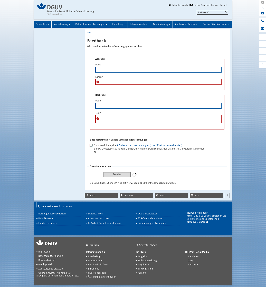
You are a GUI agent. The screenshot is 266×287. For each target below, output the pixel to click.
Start (89, 33)
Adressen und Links (98, 218)
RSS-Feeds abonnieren (150, 218)
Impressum (44, 252)
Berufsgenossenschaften (52, 214)
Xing (190, 260)
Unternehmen (95, 260)
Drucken (94, 245)
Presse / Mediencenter (215, 24)
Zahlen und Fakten (185, 24)
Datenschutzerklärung (50, 256)
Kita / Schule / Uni (98, 265)
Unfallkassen (45, 218)
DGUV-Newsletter (147, 214)
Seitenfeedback (148, 245)
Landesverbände (47, 223)
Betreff (98, 101)
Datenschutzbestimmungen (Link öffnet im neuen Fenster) (150, 145)
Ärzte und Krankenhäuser (102, 277)
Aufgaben (143, 256)
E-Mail (99, 77)
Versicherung (61, 24)
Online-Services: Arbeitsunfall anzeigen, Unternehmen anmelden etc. (57, 274)
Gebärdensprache (178, 5)
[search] (212, 12)
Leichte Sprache (199, 5)
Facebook (193, 256)
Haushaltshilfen (97, 273)
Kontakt (142, 273)
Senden (117, 174)
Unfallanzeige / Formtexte (152, 223)
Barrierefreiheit (46, 260)
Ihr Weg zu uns (145, 269)
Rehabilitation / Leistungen (90, 24)
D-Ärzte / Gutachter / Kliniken (104, 223)
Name (98, 65)
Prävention (41, 24)
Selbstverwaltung (147, 260)
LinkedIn (193, 265)
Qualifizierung (160, 24)
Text (98, 113)
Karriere (214, 5)
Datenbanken (95, 214)
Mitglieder (143, 265)
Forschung (118, 24)
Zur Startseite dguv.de (50, 269)
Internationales (138, 24)
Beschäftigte (95, 256)
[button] (101, 195)
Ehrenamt (93, 269)
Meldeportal (45, 264)
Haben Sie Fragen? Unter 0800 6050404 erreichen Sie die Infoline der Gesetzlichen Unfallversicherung (206, 217)
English (223, 5)
